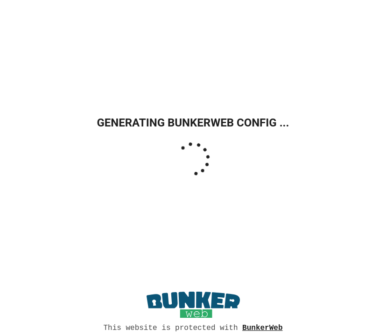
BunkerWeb (262, 327)
